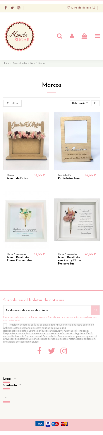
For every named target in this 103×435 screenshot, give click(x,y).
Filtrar (12, 103)
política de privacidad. (54, 328)
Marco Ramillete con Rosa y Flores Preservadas (69, 260)
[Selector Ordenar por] (80, 103)
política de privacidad (43, 324)
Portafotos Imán (69, 178)
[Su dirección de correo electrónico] (47, 310)
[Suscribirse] (95, 310)
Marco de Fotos (17, 178)
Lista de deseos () (81, 8)
